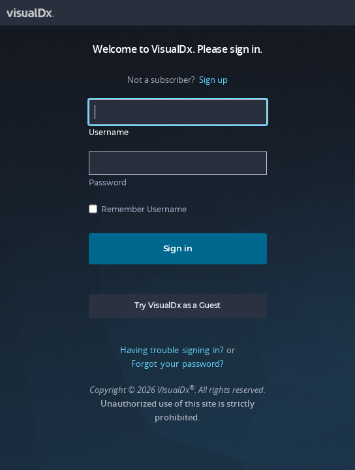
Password (108, 182)
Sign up (213, 80)
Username (109, 132)
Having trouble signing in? (172, 350)
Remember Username (144, 209)
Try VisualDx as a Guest (177, 305)
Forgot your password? (177, 363)
